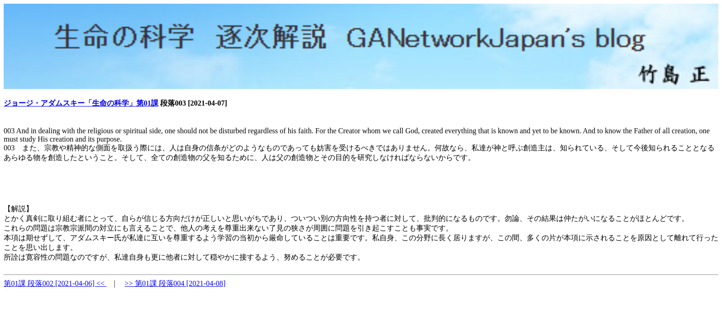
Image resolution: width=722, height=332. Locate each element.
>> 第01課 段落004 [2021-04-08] (175, 283)
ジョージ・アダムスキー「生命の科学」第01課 (81, 103)
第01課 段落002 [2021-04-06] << (55, 283)
